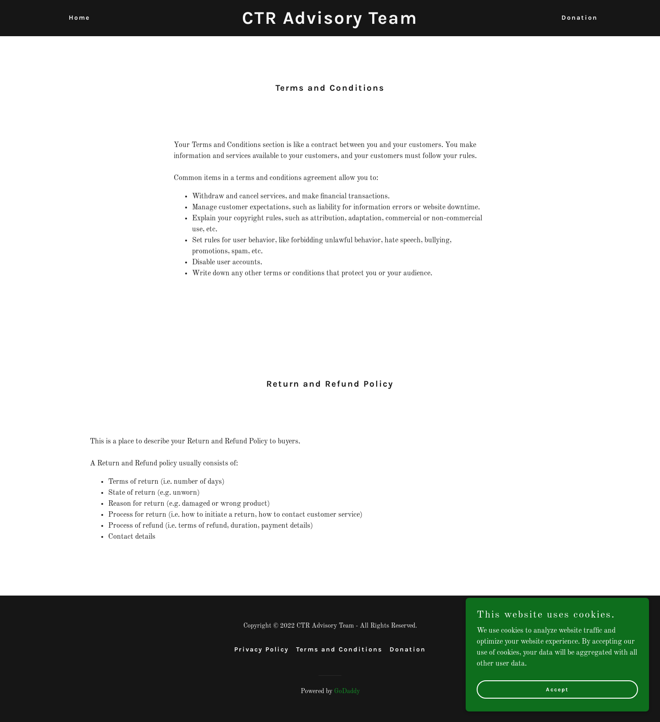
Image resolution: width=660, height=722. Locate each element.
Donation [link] (579, 18)
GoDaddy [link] (347, 691)
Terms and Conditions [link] (339, 649)
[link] (330, 22)
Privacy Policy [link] (261, 649)
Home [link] (79, 18)
